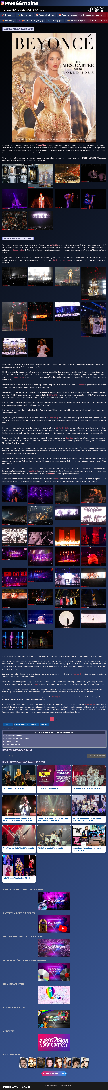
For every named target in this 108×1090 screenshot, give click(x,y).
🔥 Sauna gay (8, 20)
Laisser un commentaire (96, 756)
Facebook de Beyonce (13, 745)
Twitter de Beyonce (12, 742)
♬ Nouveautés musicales (92, 15)
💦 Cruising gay (55, 20)
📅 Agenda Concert (68, 15)
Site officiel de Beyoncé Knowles (17, 739)
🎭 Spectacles (24, 15)
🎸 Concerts (8, 15)
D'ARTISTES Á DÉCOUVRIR (54, 1074)
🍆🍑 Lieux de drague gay (31, 20)
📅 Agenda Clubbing (45, 15)
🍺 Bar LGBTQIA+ (76, 20)
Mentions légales (65, 1086)
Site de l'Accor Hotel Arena (14, 736)
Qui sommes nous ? (52, 1086)
